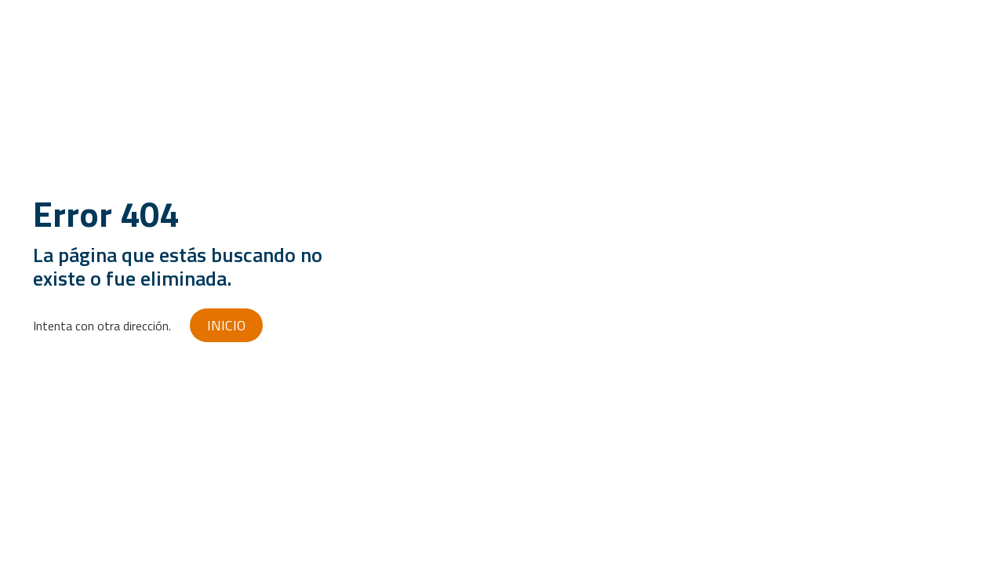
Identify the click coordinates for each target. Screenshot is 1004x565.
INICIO (226, 325)
